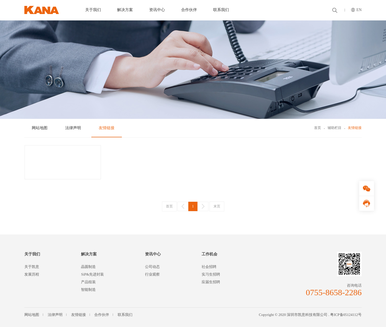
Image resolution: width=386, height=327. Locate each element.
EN (359, 10)
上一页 (182, 206)
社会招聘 (209, 267)
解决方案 (125, 10)
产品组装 (88, 282)
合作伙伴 (189, 10)
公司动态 (152, 267)
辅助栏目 (334, 128)
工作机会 (209, 254)
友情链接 (106, 128)
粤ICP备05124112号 (346, 315)
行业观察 (152, 274)
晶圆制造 (88, 267)
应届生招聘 (211, 282)
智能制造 (88, 290)
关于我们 (93, 10)
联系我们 (221, 10)
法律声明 (73, 128)
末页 (216, 206)
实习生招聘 (211, 274)
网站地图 (40, 128)
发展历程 (31, 274)
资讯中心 (157, 10)
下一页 (203, 206)
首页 (317, 128)
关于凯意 (31, 267)
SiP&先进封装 (92, 274)
